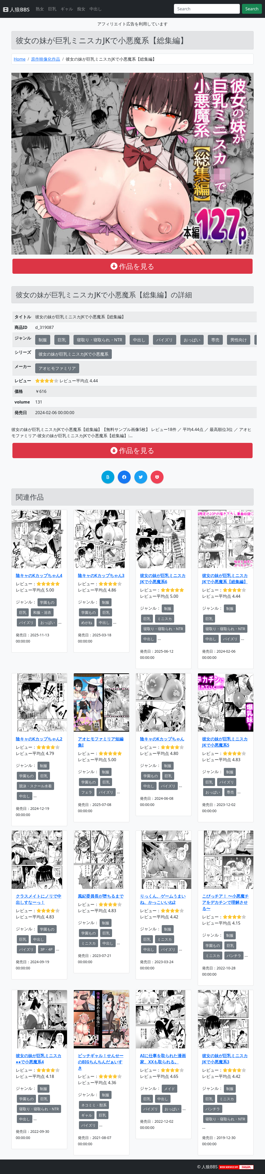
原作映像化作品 (45, 59)
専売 (215, 340)
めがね (86, 622)
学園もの (47, 602)
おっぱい (192, 340)
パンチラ (234, 955)
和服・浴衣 (42, 612)
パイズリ (164, 340)
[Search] (207, 9)
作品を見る (133, 266)
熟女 (40, 9)
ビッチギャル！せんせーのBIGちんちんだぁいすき (100, 1062)
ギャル (67, 9)
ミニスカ (164, 618)
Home (20, 59)
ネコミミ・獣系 (94, 1105)
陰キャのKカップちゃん (162, 739)
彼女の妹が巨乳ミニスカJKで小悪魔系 (73, 354)
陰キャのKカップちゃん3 (101, 575)
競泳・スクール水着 (35, 785)
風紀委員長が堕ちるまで (100, 896)
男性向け (238, 340)
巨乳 (52, 9)
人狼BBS (16, 9)
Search (252, 9)
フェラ (86, 792)
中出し (96, 9)
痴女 (81, 9)
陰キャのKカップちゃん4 (39, 575)
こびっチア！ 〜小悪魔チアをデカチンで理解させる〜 (225, 902)
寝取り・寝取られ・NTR (99, 340)
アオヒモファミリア (57, 368)
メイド (169, 1088)
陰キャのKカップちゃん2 (39, 739)
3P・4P (46, 949)
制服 (43, 340)
